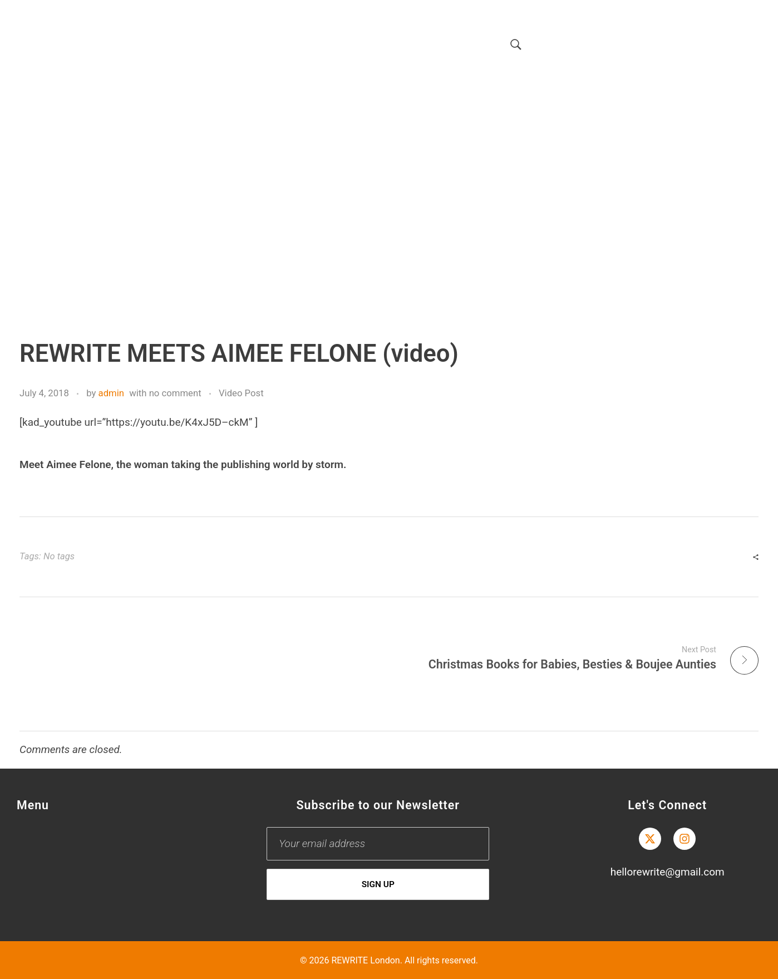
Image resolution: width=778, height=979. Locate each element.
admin (111, 393)
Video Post (241, 393)
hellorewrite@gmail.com (667, 871)
